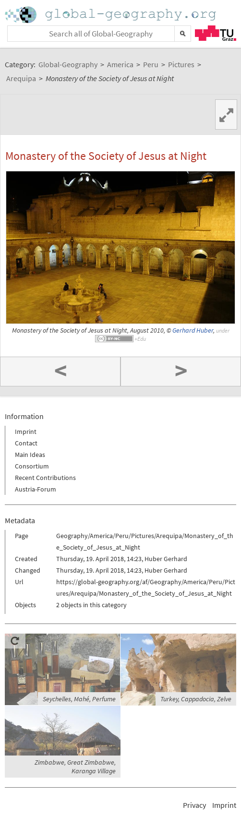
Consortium (32, 466)
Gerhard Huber (192, 330)
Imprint (25, 431)
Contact (26, 443)
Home (111, 14)
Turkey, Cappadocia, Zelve (195, 699)
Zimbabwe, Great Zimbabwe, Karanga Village (75, 766)
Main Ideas (30, 454)
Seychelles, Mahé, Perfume (79, 699)
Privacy (194, 805)
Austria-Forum (35, 489)
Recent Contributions (45, 477)
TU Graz (215, 33)
